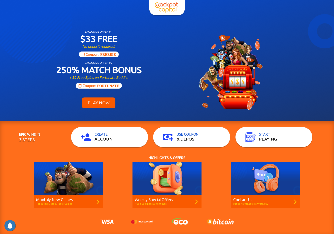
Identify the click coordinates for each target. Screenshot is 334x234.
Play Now (99, 102)
